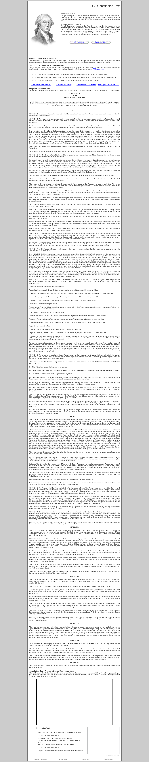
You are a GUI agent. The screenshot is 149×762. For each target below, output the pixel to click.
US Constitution (79, 42)
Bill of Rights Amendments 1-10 (108, 85)
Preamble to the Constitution (86, 85)
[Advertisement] (74, 52)
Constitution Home (101, 42)
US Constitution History (63, 85)
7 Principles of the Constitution (41, 85)
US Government (98, 69)
